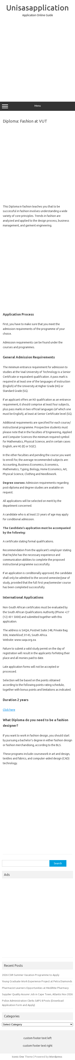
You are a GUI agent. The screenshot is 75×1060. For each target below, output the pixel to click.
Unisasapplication (37, 7)
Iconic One (18, 1056)
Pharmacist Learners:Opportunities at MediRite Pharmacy (35, 987)
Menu (37, 106)
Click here (9, 709)
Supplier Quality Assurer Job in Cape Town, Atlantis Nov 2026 (37, 994)
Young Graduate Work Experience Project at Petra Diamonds (37, 981)
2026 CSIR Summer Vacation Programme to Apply (30, 974)
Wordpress (55, 1056)
